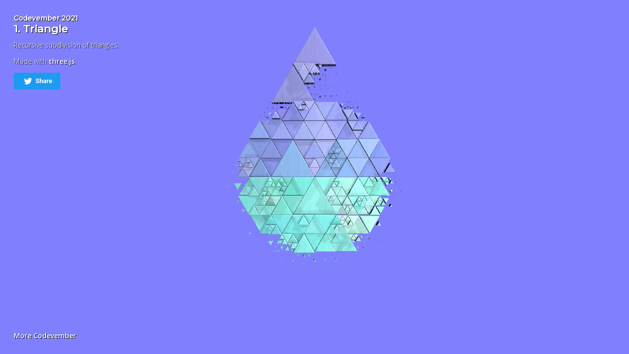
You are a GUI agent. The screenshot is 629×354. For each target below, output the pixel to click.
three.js (62, 61)
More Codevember (45, 335)
